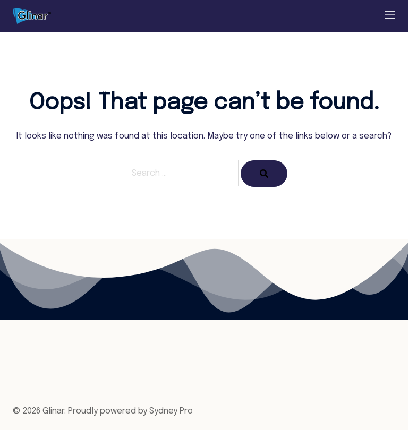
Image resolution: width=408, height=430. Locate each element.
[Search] (264, 173)
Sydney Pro (171, 411)
